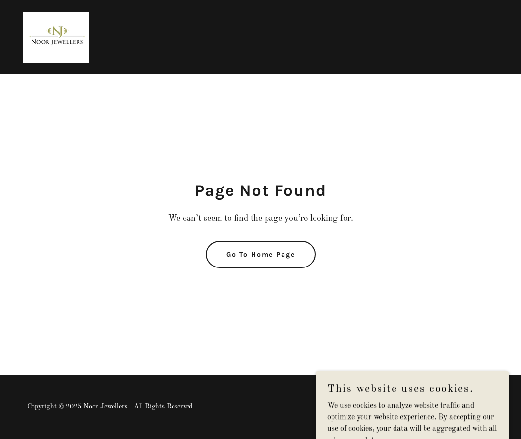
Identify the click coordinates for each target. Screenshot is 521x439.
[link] (56, 37)
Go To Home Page (260, 255)
